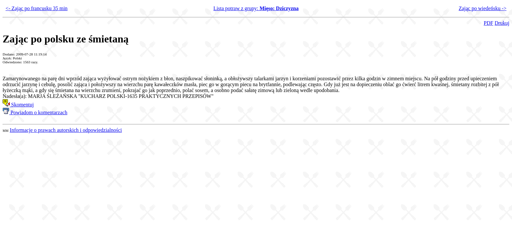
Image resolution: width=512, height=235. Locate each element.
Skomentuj (18, 104)
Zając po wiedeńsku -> (482, 8)
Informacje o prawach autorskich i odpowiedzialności (66, 130)
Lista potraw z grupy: (256, 8)
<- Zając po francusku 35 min (37, 8)
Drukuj (502, 23)
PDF (488, 23)
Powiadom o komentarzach (35, 112)
